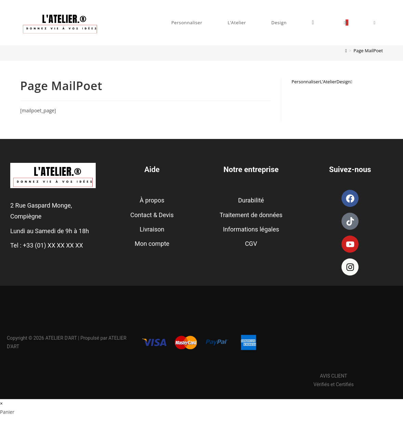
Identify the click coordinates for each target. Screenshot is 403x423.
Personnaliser (306, 82)
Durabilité (251, 200)
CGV (251, 243)
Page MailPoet (368, 50)
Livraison (152, 229)
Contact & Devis (152, 214)
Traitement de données (250, 214)
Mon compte (152, 243)
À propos (152, 200)
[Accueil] (346, 50)
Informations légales (251, 229)
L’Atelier (328, 82)
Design (343, 82)
